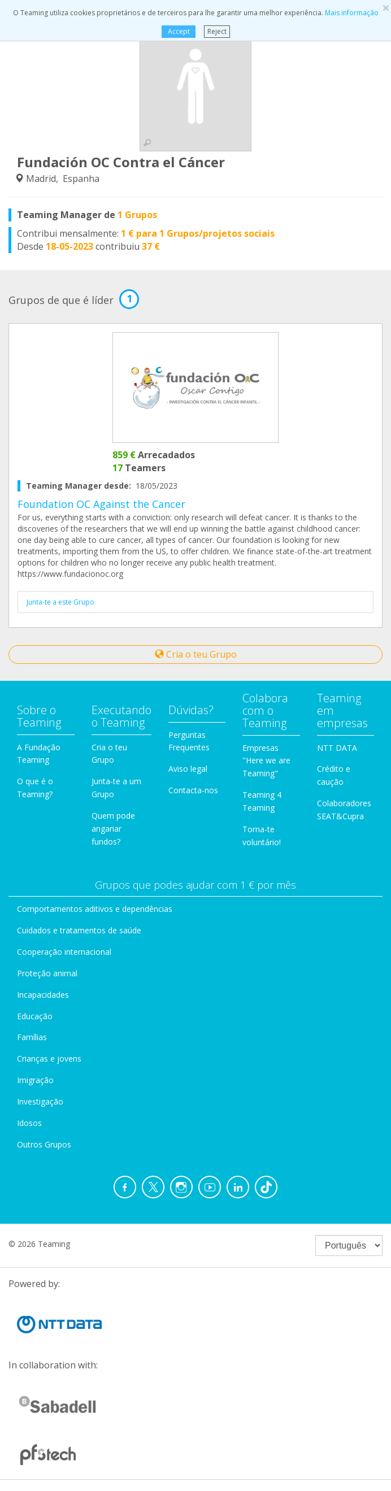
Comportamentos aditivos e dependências (94, 908)
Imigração (35, 1080)
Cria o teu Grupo (196, 654)
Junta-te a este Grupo (60, 602)
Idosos (29, 1123)
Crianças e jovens (49, 1058)
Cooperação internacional (64, 951)
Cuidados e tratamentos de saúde (79, 930)
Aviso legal (187, 768)
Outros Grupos (44, 1144)
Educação (35, 1016)
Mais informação (352, 13)
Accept (178, 31)
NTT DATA (337, 747)
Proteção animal (47, 973)
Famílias (32, 1037)
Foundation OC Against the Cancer (101, 504)
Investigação (40, 1101)
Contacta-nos (193, 790)
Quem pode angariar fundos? (113, 828)
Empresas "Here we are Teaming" (266, 760)
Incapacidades (43, 994)
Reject (217, 31)
